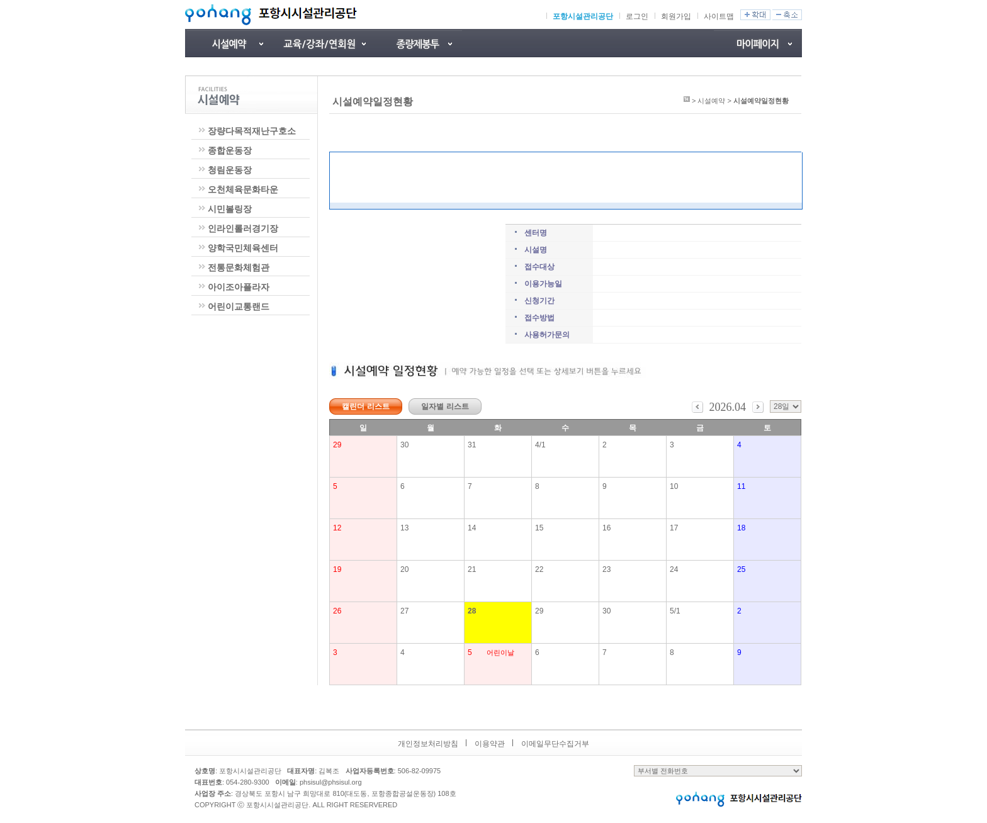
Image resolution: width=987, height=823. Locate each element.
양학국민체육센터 (243, 248)
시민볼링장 (230, 209)
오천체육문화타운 (243, 189)
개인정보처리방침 (428, 743)
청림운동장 (230, 170)
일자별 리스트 (444, 406)
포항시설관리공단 (583, 16)
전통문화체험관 (238, 267)
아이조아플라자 (238, 287)
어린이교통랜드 (238, 306)
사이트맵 (719, 16)
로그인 (637, 16)
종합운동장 (230, 150)
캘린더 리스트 (365, 406)
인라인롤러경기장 (243, 228)
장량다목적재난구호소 (252, 131)
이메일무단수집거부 (555, 743)
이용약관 (490, 743)
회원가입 (676, 16)
